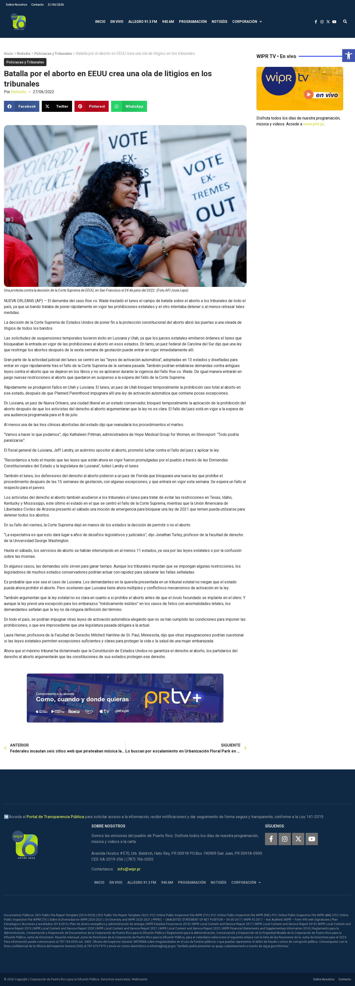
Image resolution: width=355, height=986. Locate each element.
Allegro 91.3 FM (142, 22)
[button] (348, 55)
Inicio (100, 22)
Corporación (247, 21)
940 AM (168, 22)
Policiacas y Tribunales (53, 54)
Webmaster (140, 979)
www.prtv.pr (313, 124)
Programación (193, 22)
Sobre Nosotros (16, 4)
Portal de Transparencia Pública (55, 816)
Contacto (37, 4)
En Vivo (116, 22)
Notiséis (219, 22)
